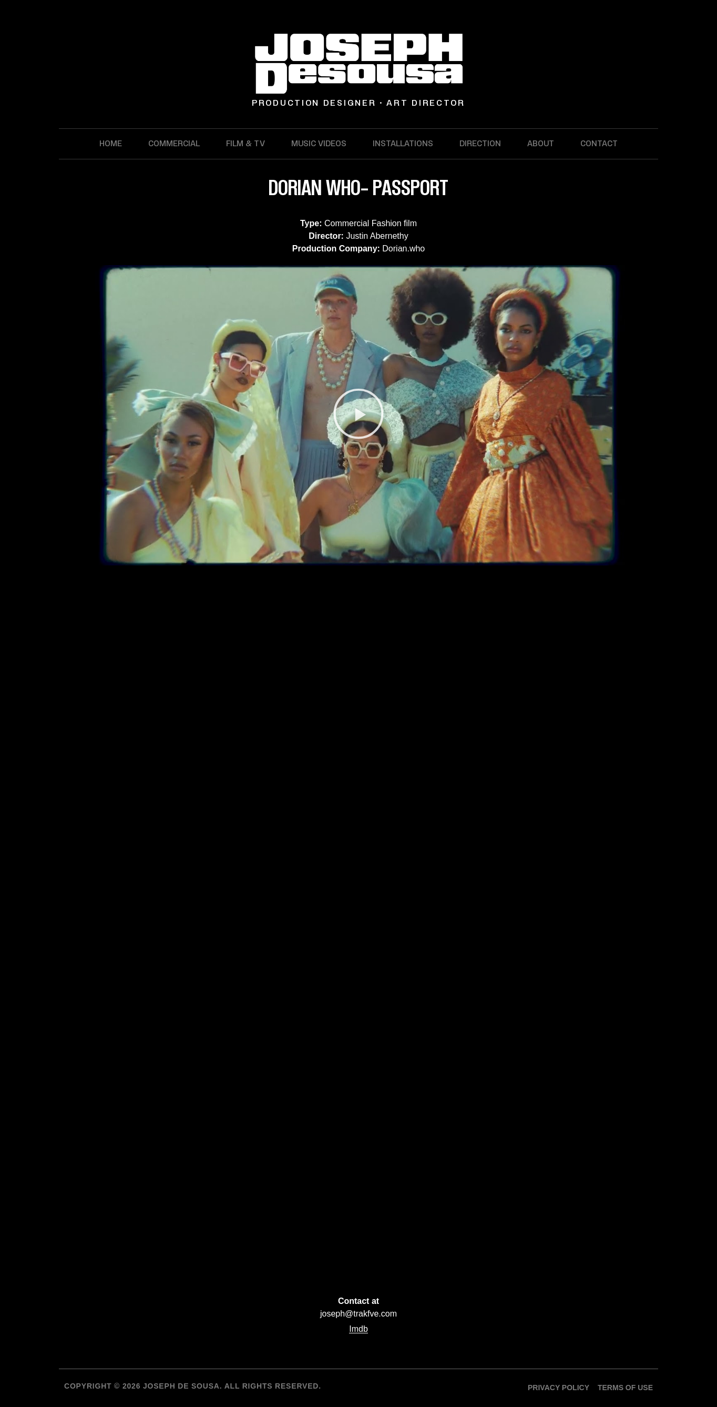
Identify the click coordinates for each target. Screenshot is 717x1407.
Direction (480, 143)
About (540, 143)
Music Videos (318, 143)
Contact (599, 143)
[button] (358, 415)
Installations (403, 143)
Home (110, 143)
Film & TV (245, 143)
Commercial (174, 143)
